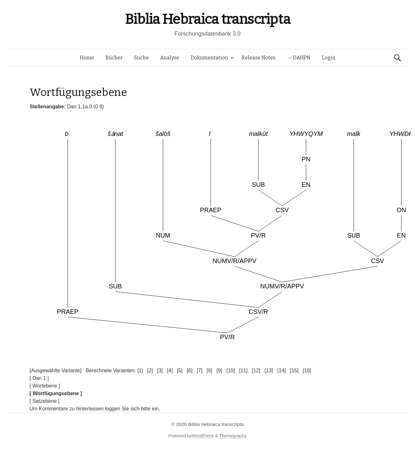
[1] (140, 370)
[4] (170, 370)
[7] (199, 370)
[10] (230, 370)
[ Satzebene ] (44, 401)
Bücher (114, 58)
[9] (219, 370)
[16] (307, 370)
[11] (243, 370)
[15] (294, 370)
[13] (269, 370)
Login (329, 58)
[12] (256, 370)
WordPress (203, 435)
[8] (209, 370)
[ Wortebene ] (45, 385)
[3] (160, 370)
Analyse (169, 58)
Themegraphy (233, 435)
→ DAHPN (298, 58)
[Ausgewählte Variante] (55, 370)
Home (87, 58)
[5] (180, 370)
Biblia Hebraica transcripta (207, 19)
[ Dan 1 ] (39, 378)
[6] (190, 370)
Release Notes (259, 58)
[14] (281, 370)
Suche (141, 58)
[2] (150, 370)
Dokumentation (209, 58)
